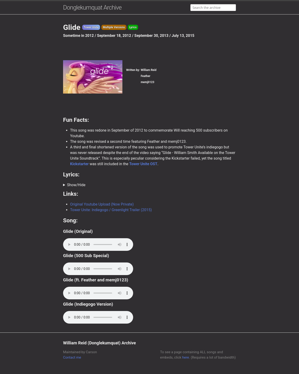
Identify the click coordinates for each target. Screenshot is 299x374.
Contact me (72, 357)
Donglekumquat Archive (92, 7)
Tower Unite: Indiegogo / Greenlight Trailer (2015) (111, 210)
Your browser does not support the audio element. (98, 244)
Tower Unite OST (143, 164)
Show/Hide (76, 185)
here (185, 357)
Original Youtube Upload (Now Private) (102, 204)
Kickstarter (79, 164)
